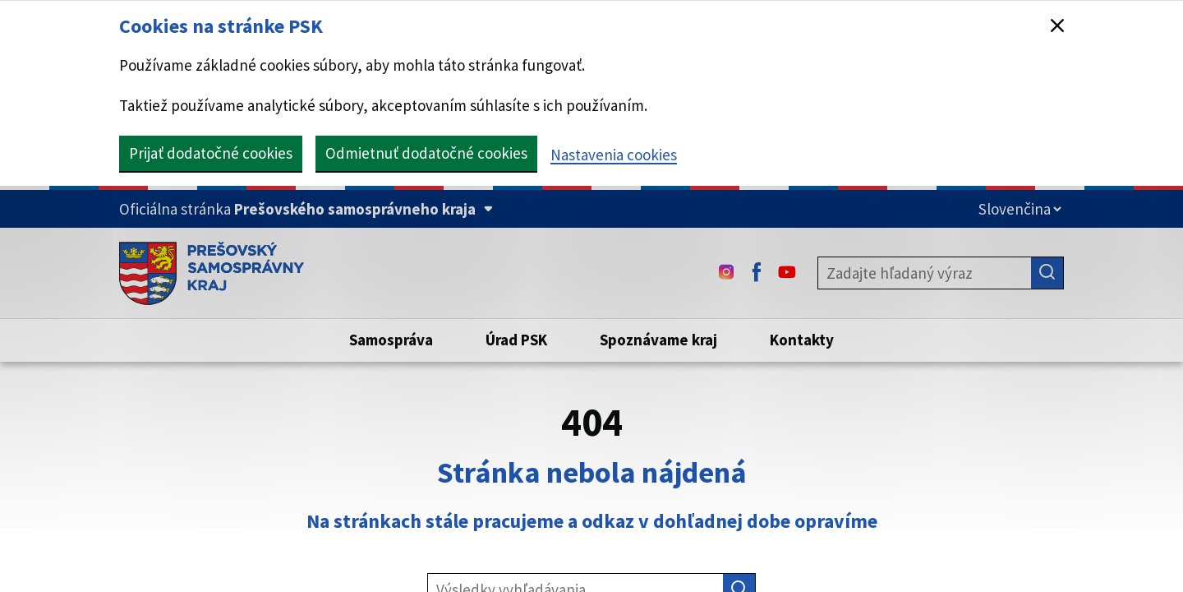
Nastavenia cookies (613, 154)
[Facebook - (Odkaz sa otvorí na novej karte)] (757, 273)
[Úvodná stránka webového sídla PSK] (211, 273)
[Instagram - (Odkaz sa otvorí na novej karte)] (726, 273)
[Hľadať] (1047, 273)
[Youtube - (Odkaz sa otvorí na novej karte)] (787, 273)
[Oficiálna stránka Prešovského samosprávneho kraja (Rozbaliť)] (306, 209)
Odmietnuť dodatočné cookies (426, 153)
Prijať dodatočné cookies (210, 153)
